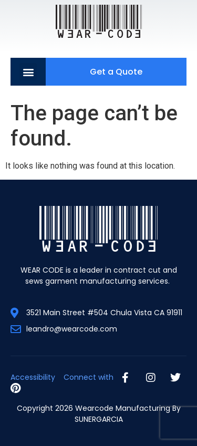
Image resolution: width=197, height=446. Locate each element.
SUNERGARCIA (99, 419)
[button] (28, 71)
